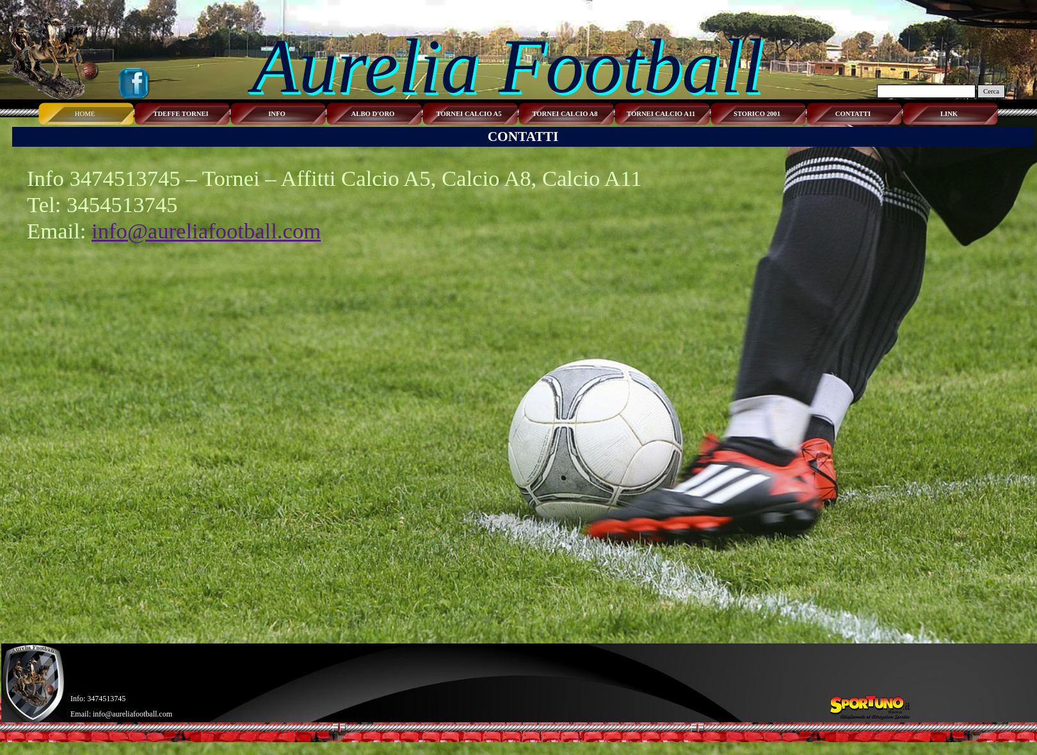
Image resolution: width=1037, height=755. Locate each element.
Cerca (991, 91)
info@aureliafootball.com (206, 231)
